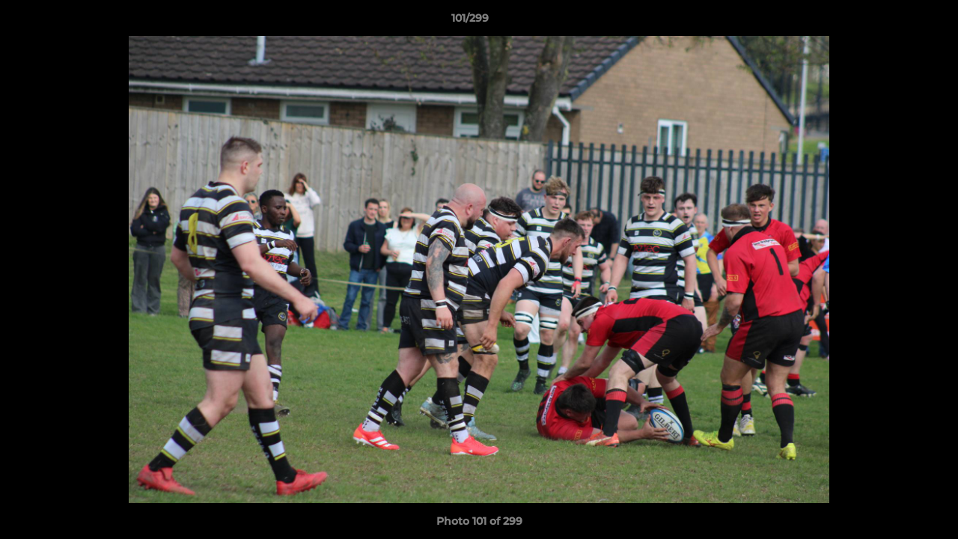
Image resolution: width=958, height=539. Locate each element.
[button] (895, 21)
